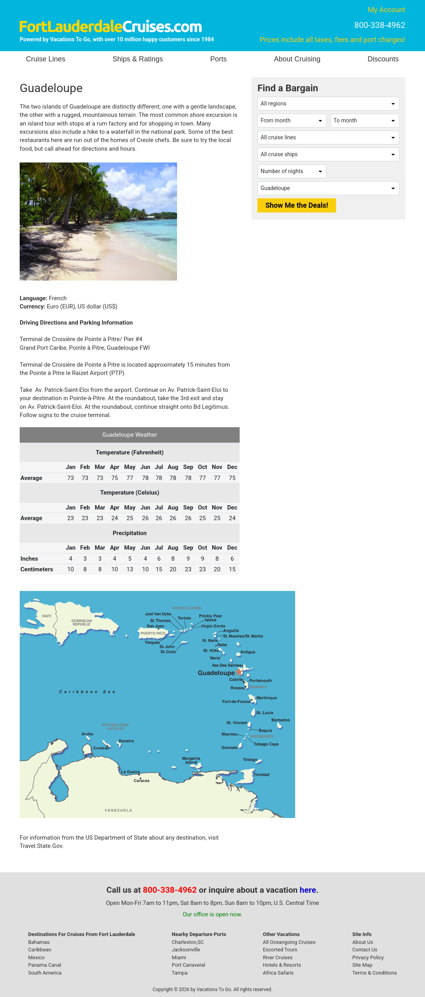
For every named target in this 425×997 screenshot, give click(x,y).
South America (44, 973)
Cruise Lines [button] (45, 59)
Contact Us (364, 950)
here (308, 890)
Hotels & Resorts (282, 965)
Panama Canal (44, 965)
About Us (362, 942)
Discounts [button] (383, 59)
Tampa (180, 973)
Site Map (362, 965)
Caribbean (39, 950)
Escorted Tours (280, 950)
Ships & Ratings (138, 59)
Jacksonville (186, 950)
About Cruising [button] (297, 59)
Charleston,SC (188, 942)
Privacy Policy (368, 957)
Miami (179, 957)
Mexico (36, 957)
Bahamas (39, 942)
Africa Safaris (278, 973)
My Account (386, 10)
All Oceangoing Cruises (289, 942)
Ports (218, 59)
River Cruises (277, 957)
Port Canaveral (188, 965)
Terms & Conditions (374, 973)
